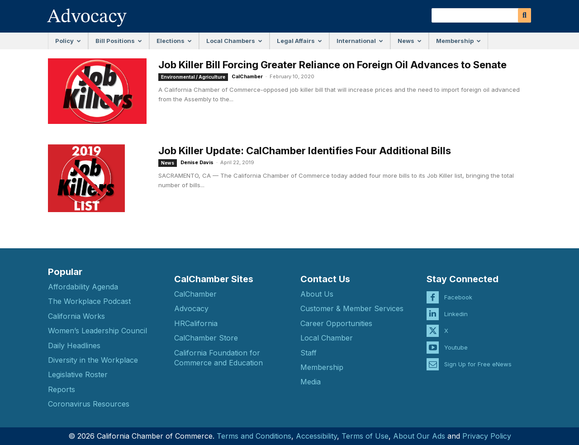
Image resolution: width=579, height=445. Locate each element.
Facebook (458, 290)
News (410, 40)
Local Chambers (234, 40)
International (360, 40)
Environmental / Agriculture (193, 77)
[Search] (524, 15)
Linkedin (456, 306)
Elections (174, 40)
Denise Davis (197, 162)
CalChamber (247, 76)
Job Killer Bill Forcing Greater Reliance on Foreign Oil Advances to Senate (332, 65)
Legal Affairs (299, 40)
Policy (68, 40)
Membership (458, 40)
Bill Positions (118, 40)
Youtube (456, 340)
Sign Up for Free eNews (478, 356)
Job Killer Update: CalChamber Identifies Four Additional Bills (304, 150)
